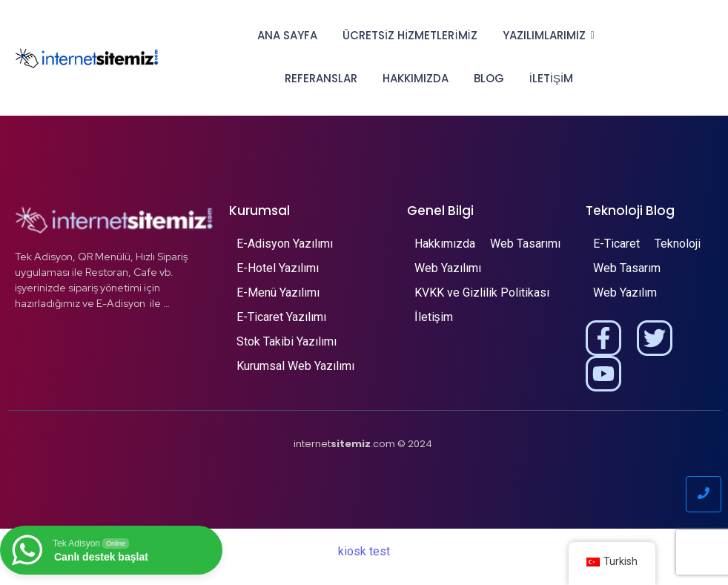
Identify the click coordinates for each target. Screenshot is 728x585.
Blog (489, 78)
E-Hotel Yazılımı (277, 268)
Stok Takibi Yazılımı (286, 341)
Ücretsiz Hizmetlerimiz (410, 35)
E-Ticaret (616, 244)
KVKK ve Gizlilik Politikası (481, 292)
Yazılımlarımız (547, 35)
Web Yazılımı (447, 268)
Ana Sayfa (287, 35)
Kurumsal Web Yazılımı (295, 366)
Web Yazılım (625, 292)
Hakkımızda (416, 78)
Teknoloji (678, 244)
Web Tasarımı (525, 244)
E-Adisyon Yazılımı (284, 244)
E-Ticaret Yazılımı (281, 317)
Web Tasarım (627, 268)
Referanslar (321, 78)
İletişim (551, 78)
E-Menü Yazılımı (278, 292)
